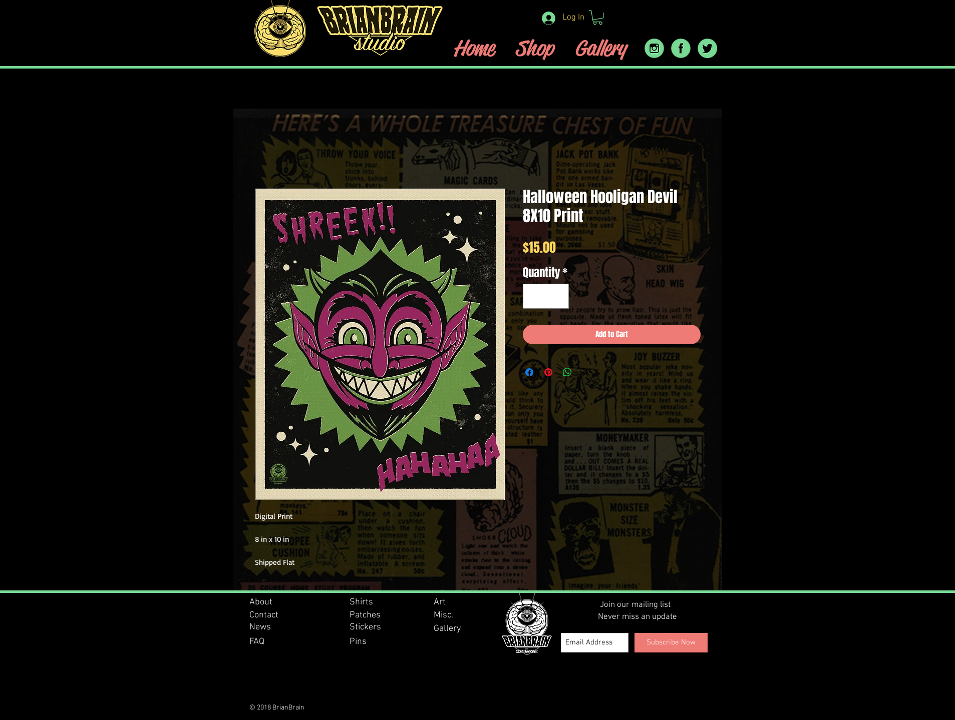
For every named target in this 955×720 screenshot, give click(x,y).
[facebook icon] (681, 48)
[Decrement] (534, 296)
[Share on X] (586, 372)
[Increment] (557, 296)
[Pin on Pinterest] (548, 372)
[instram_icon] (654, 48)
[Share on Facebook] (529, 372)
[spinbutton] (545, 296)
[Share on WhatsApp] (567, 372)
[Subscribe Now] (671, 642)
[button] (597, 17)
